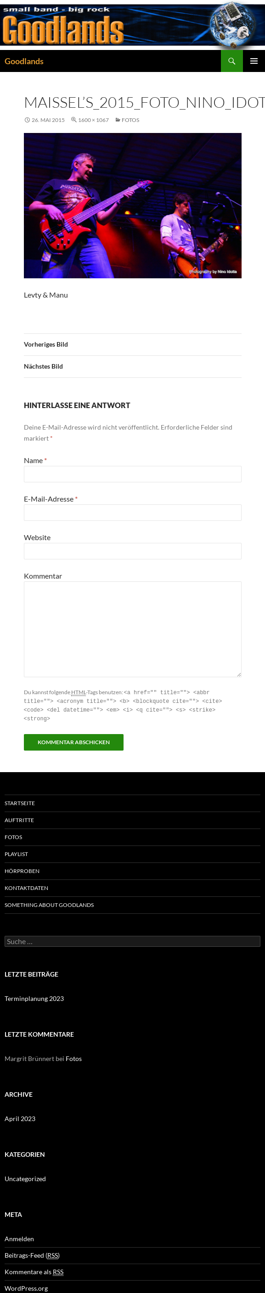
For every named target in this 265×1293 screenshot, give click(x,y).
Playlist (16, 852)
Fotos (130, 119)
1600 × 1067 (93, 119)
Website (37, 537)
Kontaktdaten (26, 886)
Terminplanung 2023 (34, 996)
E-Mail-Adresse (51, 498)
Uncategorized (25, 1177)
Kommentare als (34, 1270)
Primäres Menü (254, 61)
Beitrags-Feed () (32, 1253)
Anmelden (19, 1237)
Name (35, 460)
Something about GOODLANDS (49, 903)
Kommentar (43, 575)
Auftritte (19, 818)
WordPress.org (26, 1286)
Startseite (20, 801)
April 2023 (20, 1117)
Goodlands (24, 61)
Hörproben (22, 869)
